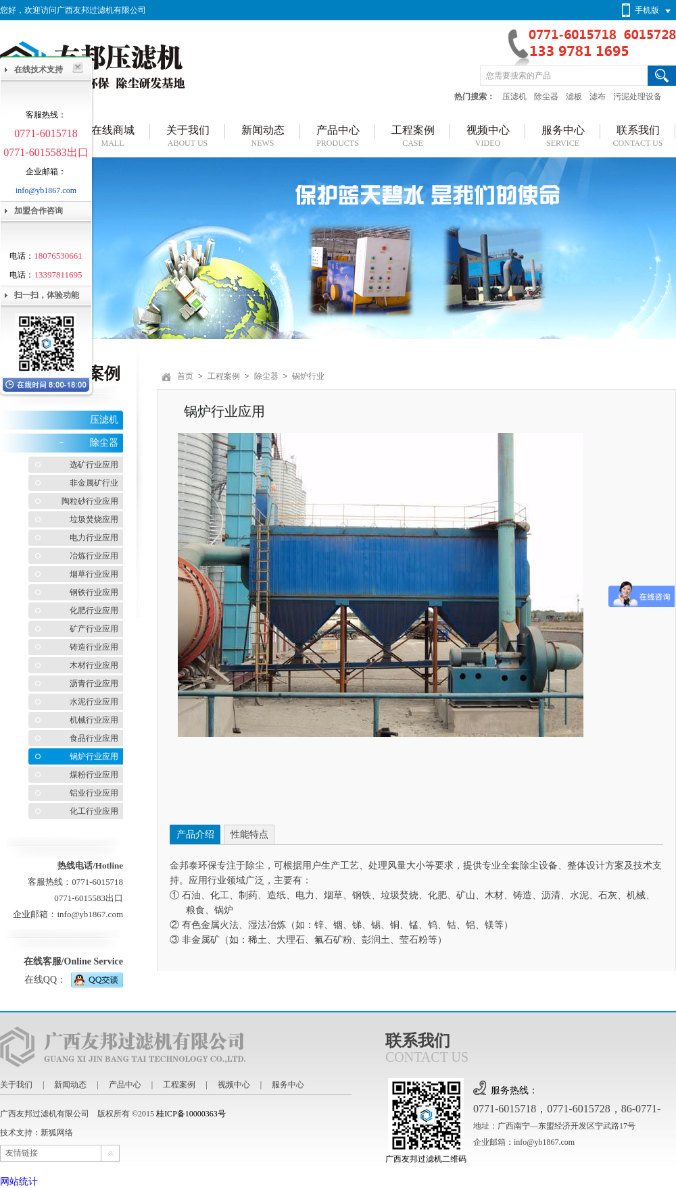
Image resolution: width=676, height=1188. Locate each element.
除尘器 (546, 96)
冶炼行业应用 (94, 556)
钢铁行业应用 (94, 592)
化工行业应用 (94, 811)
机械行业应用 (94, 720)
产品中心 (125, 1084)
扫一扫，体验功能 (46, 295)
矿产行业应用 (94, 629)
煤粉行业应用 (94, 774)
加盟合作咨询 (38, 210)
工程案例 (224, 376)
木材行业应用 (94, 665)
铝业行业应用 (94, 793)
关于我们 (16, 1084)
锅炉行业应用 (94, 756)
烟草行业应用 (94, 574)
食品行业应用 (94, 738)
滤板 (574, 96)
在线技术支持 (38, 69)
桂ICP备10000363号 (191, 1113)
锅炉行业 (308, 376)
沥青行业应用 (94, 683)
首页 (185, 376)
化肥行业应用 (94, 610)
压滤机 (514, 96)
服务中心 (288, 1084)
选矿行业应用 (94, 464)
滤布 (597, 96)
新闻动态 (70, 1084)
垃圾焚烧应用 (94, 519)
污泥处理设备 (637, 96)
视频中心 (234, 1084)
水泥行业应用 (94, 701)
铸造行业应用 (94, 647)
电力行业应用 (94, 537)
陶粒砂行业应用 (90, 501)
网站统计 (19, 1182)
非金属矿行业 (94, 483)
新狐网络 (57, 1132)
